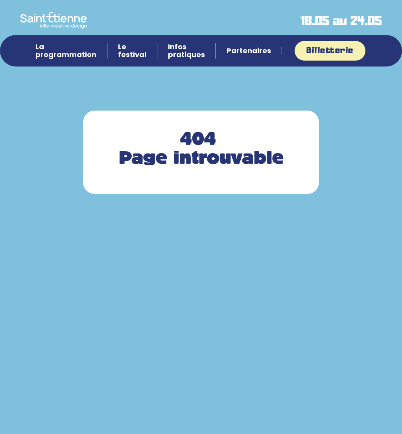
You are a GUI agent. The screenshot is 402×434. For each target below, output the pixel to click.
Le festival (132, 51)
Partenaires (249, 51)
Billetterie (330, 51)
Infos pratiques (186, 51)
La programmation (65, 51)
